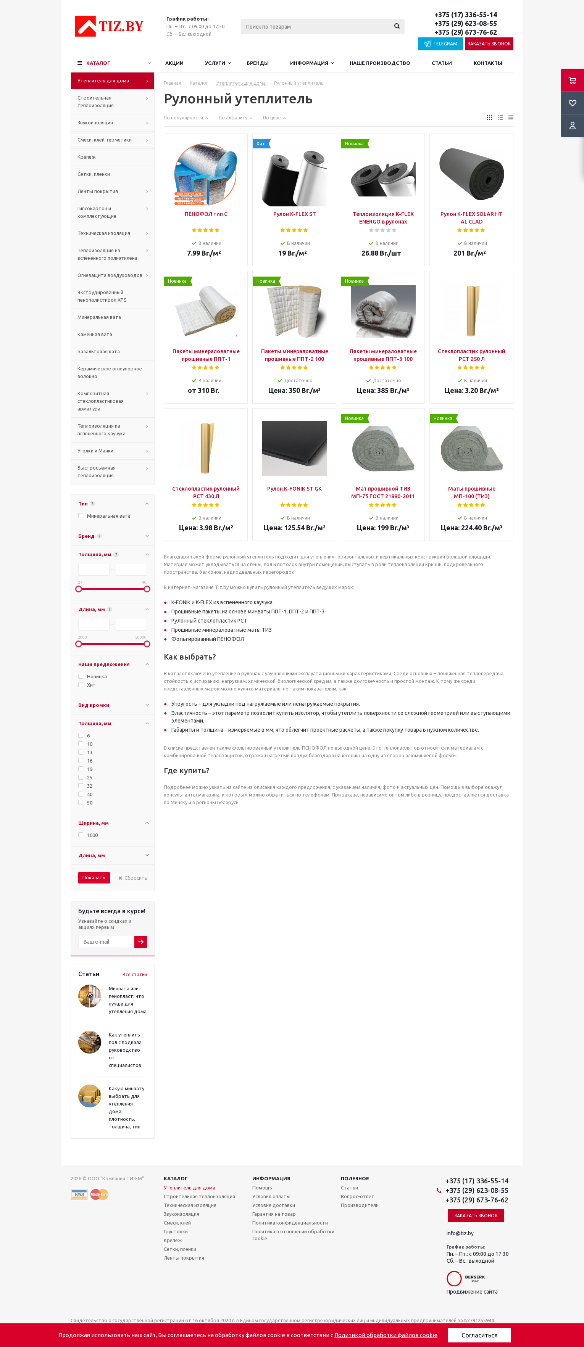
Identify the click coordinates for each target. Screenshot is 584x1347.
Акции (174, 63)
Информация (309, 63)
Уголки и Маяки (95, 450)
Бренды (258, 63)
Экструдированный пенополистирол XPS (102, 296)
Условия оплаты (271, 1196)
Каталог (98, 63)
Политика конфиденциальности (290, 1222)
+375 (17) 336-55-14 (465, 14)
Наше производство (380, 63)
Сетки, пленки (93, 174)
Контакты (488, 63)
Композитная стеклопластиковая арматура (100, 401)
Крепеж (86, 156)
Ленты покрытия (97, 191)
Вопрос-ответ (357, 1196)
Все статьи (135, 974)
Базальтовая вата (98, 351)
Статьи (442, 63)
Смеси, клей (177, 1222)
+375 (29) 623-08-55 (465, 23)
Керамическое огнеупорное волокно (109, 372)
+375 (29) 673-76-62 (465, 32)
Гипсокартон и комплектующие (96, 212)
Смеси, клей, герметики (104, 139)
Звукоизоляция (95, 122)
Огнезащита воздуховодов (109, 275)
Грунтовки (176, 1231)
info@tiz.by (460, 1233)
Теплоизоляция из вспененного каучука (101, 429)
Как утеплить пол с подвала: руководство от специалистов (126, 1050)
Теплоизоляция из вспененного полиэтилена (107, 254)
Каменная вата (94, 334)
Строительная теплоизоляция (95, 101)
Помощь (262, 1187)
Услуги (215, 63)
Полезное (355, 1178)
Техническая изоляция (103, 233)
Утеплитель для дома (103, 80)
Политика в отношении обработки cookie (293, 1235)
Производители (360, 1205)
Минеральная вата (99, 317)
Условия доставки (273, 1205)
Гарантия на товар (274, 1214)
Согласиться (479, 1335)
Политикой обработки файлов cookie (385, 1335)
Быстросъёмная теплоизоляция (96, 471)
